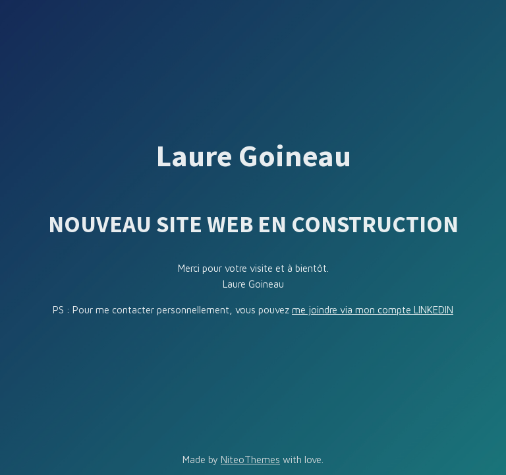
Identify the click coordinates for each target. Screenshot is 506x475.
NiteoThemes (250, 459)
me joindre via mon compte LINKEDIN (372, 309)
